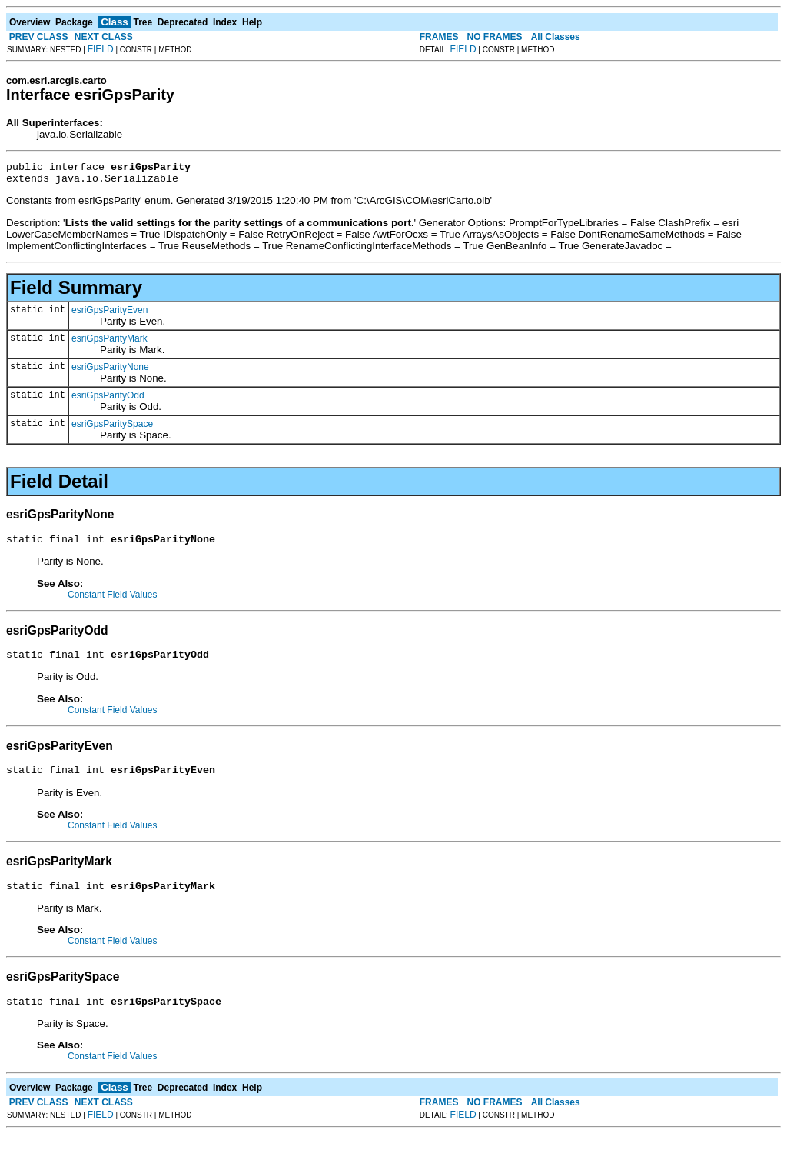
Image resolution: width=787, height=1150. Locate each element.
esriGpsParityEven (109, 314)
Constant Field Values (113, 601)
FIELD (101, 49)
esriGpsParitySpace (112, 428)
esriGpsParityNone (110, 371)
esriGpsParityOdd (107, 400)
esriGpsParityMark (109, 343)
